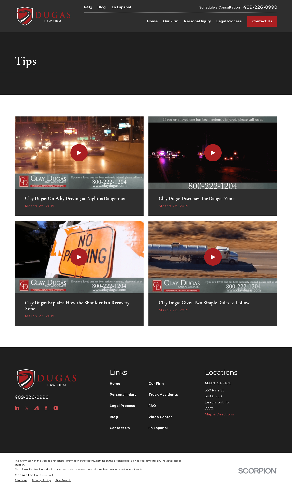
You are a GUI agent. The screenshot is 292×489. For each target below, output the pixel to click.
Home (115, 383)
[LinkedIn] (17, 408)
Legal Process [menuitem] (229, 21)
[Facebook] (46, 408)
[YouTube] (56, 408)
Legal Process (122, 406)
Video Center (160, 417)
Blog (102, 7)
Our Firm (156, 383)
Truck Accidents (163, 394)
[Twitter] (26, 408)
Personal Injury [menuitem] (197, 21)
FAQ (88, 7)
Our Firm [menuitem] (170, 21)
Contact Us (262, 21)
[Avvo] (36, 408)
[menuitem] (21, 480)
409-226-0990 (260, 7)
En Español (121, 7)
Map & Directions (219, 414)
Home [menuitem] (152, 21)
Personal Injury (123, 394)
